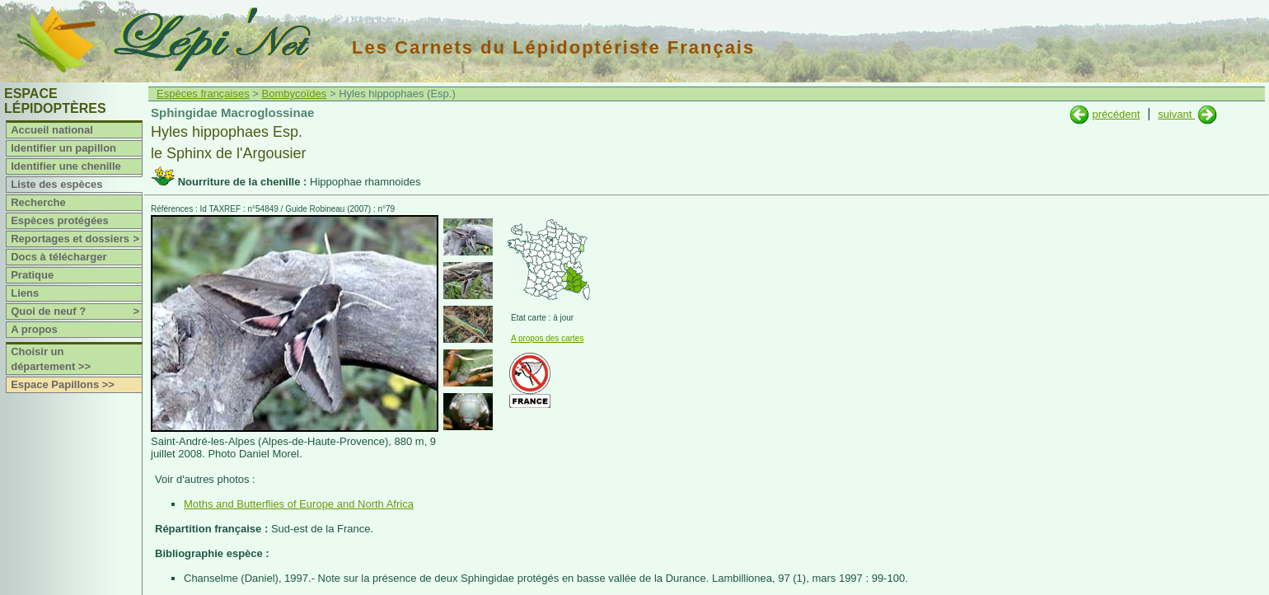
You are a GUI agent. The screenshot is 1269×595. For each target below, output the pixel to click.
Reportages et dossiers (76, 239)
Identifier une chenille (66, 166)
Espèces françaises (203, 93)
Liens (25, 293)
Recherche (38, 202)
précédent (1116, 114)
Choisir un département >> (51, 358)
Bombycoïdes (294, 93)
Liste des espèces (56, 184)
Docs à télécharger (58, 257)
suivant (1176, 114)
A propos (34, 329)
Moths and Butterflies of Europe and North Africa (299, 504)
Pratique (32, 275)
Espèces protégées (60, 220)
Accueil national (52, 130)
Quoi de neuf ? (76, 311)
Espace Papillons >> (63, 384)
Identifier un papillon (63, 148)
